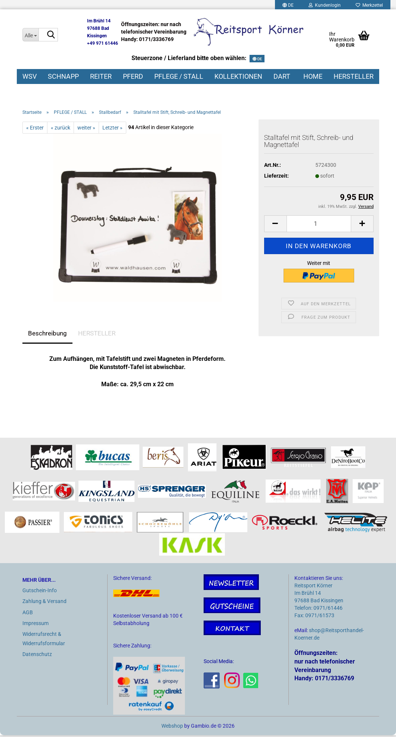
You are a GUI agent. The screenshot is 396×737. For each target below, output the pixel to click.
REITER (101, 76)
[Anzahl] (319, 225)
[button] (275, 225)
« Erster (35, 129)
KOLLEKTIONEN (238, 76)
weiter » (86, 129)
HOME (312, 76)
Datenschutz (37, 656)
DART (281, 76)
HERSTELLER (354, 76)
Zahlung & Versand (44, 603)
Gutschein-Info (39, 592)
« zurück (60, 129)
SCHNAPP (63, 76)
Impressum (35, 625)
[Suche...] (30, 34)
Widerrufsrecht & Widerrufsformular (43, 640)
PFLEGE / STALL (178, 76)
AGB (27, 614)
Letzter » (112, 129)
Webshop (172, 728)
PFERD (133, 76)
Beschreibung (47, 334)
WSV (29, 76)
